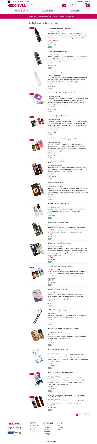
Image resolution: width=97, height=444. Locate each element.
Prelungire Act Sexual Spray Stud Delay (59, 203)
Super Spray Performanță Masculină (58, 349)
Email (27, 1)
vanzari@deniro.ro (18, 429)
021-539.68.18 (18, 1)
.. (82, 414)
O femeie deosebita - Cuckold (61, 427)
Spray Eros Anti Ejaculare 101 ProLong (59, 222)
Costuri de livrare (34, 430)
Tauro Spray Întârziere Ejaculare (57, 182)
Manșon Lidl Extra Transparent (56, 72)
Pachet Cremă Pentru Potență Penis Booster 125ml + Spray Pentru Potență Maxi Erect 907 (66, 396)
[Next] (88, 414)
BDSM (56, 16)
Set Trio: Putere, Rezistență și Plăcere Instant (60, 372)
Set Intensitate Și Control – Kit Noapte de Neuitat (61, 116)
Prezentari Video (70, 16)
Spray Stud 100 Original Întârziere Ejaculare (60, 243)
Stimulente (41, 16)
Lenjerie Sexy (49, 16)
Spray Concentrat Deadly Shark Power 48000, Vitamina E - (64, 328)
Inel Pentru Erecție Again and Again (58, 310)
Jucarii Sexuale (32, 16)
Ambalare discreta (35, 432)
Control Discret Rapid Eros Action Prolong (60, 28)
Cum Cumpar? (34, 425)
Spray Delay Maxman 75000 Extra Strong (59, 162)
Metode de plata (34, 428)
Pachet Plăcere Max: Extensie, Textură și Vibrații (61, 93)
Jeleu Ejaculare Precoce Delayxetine (58, 289)
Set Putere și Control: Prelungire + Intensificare (61, 266)
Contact (86, 1)
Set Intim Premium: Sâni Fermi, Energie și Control (62, 139)
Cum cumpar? (78, 1)
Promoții (62, 16)
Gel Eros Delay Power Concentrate (57, 51)
